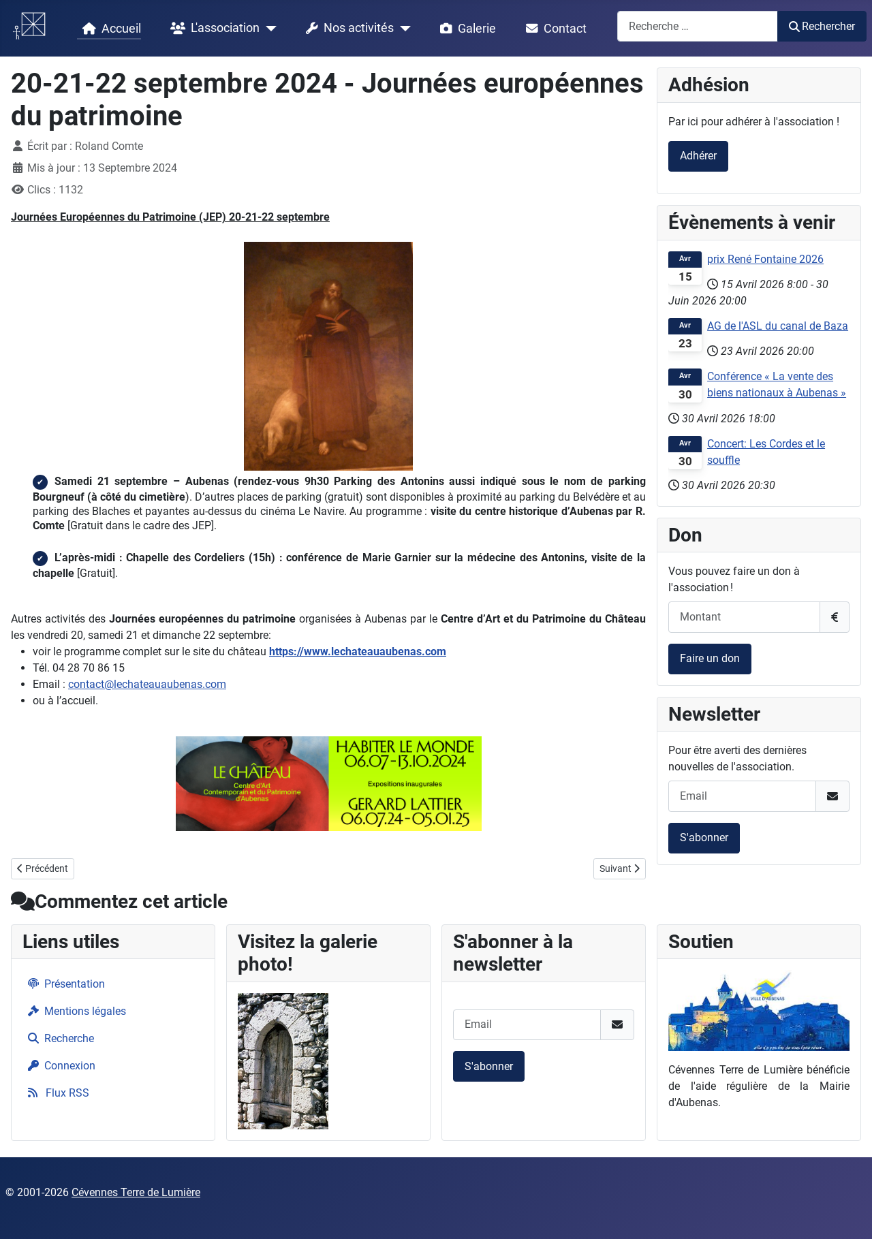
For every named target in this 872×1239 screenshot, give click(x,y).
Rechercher (822, 26)
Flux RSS (55, 1092)
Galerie (465, 28)
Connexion (58, 1065)
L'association (212, 28)
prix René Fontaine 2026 (765, 259)
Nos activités (347, 28)
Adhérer (698, 155)
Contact (553, 28)
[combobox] (697, 26)
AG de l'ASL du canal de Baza (777, 325)
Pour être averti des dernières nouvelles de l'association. (737, 758)
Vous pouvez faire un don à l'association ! (734, 579)
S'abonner (704, 837)
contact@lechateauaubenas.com (147, 684)
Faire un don (710, 658)
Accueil (109, 28)
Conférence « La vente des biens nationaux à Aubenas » (776, 384)
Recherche (58, 1038)
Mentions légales (74, 1011)
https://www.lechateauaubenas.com (357, 651)
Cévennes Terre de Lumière (136, 1192)
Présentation (63, 983)
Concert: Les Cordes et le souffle (766, 452)
